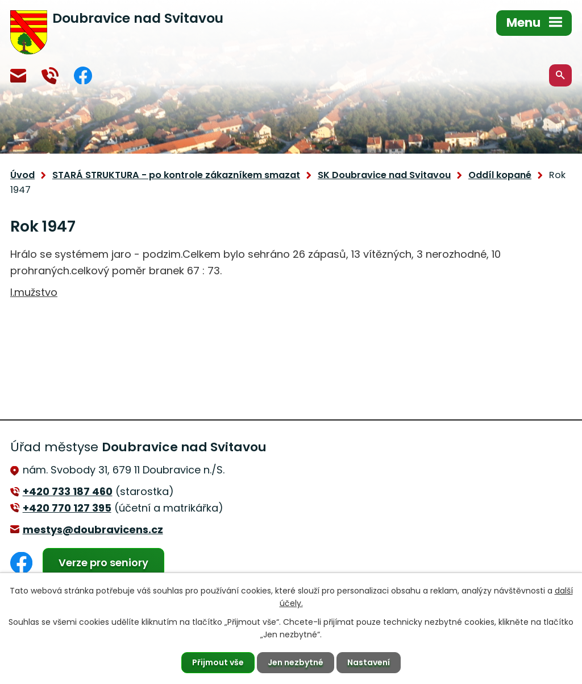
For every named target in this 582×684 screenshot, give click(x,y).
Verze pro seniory (103, 562)
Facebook (83, 75)
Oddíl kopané (499, 175)
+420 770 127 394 (50, 75)
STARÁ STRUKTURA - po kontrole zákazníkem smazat (176, 175)
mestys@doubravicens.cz (18, 76)
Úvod (22, 175)
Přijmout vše (218, 662)
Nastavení (368, 662)
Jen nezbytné (295, 662)
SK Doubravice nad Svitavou (384, 175)
